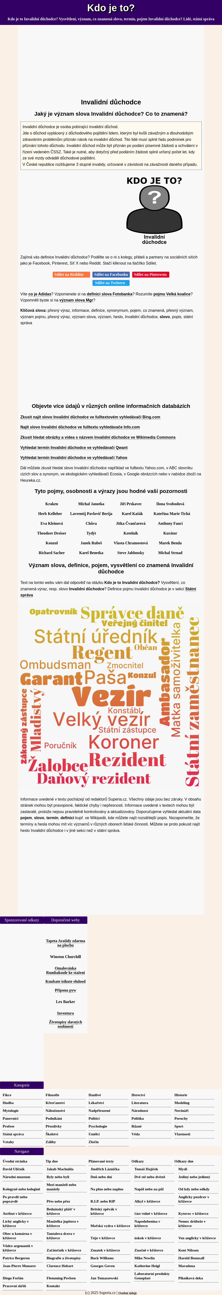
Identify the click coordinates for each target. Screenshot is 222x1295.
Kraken (51, 504)
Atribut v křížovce (17, 1213)
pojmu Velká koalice (172, 294)
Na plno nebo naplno (107, 1189)
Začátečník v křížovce (64, 1250)
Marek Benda (170, 543)
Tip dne (52, 1161)
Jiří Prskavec (131, 504)
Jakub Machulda (60, 1169)
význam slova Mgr (76, 300)
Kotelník (130, 533)
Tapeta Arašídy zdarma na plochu (65, 943)
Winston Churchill (65, 957)
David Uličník (14, 1169)
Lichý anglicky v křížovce (16, 1223)
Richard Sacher (52, 553)
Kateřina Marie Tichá (172, 514)
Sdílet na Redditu (71, 274)
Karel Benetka (91, 553)
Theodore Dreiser (51, 533)
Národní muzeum (16, 1177)
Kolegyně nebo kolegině (21, 1189)
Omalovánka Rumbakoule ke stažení (65, 970)
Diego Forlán (13, 1278)
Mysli (182, 1169)
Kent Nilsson (188, 1250)
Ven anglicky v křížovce (197, 1238)
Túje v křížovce (103, 1238)
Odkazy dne (183, 1161)
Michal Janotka (91, 504)
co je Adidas (39, 294)
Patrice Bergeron (16, 1258)
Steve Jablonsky (130, 553)
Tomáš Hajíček (146, 1169)
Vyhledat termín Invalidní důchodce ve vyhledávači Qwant (74, 448)
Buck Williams (102, 1258)
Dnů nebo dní (101, 1177)
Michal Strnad (170, 553)
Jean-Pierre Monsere (19, 1266)
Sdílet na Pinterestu (151, 274)
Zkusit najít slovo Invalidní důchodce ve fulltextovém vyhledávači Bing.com (90, 417)
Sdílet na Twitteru (111, 283)
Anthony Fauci (170, 523)
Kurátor (170, 533)
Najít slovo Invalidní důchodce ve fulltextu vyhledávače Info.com (80, 427)
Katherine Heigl (147, 1266)
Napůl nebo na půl (148, 1189)
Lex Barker (65, 1002)
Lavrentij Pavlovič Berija (91, 514)
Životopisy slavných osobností (65, 1024)
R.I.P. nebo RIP (103, 1201)
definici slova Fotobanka (109, 294)
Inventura (65, 1013)
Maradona (186, 1266)
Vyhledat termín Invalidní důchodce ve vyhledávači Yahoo (73, 458)
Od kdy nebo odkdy (194, 1189)
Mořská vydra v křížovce (110, 1226)
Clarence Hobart (60, 1266)
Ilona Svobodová (170, 504)
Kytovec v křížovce (193, 1213)
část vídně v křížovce (150, 1213)
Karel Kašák (132, 514)
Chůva (91, 523)
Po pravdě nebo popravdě (15, 1199)
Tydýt (91, 533)
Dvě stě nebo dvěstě (149, 1177)
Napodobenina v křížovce (147, 1223)
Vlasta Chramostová (131, 543)
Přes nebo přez (58, 1201)
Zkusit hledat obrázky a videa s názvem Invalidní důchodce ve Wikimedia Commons (98, 437)
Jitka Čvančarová (130, 523)
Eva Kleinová (51, 523)
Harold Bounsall (191, 1258)
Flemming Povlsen (61, 1278)
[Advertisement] (111, 59)
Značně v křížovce (148, 1250)
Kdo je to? (111, 7)
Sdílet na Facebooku (111, 274)
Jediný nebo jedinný (194, 1177)
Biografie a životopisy (64, 1258)
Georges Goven (103, 1266)
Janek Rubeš (91, 543)
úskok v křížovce (147, 1238)
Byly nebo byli (58, 1177)
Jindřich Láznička (105, 1169)
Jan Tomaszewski (104, 1278)
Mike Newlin (144, 1258)
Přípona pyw (65, 990)
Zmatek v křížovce (105, 1250)
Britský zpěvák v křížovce (104, 1211)
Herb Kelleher (50, 514)
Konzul (52, 543)
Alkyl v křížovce (147, 1201)
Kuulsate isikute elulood (65, 981)
